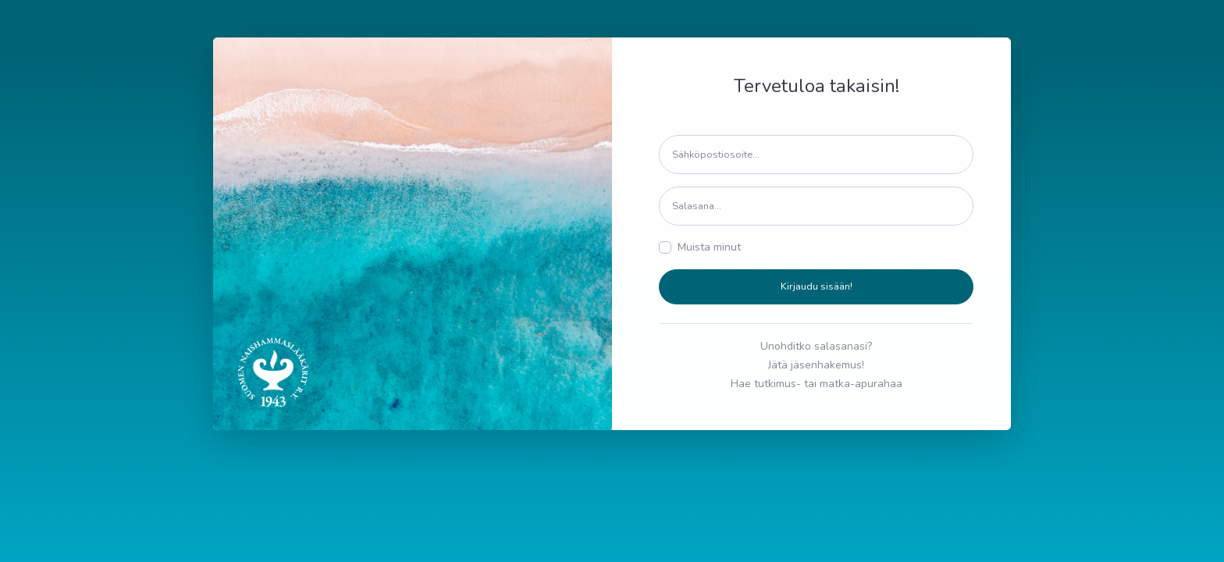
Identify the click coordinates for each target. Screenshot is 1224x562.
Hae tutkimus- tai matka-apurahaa (816, 383)
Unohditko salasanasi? (816, 346)
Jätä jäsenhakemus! (816, 364)
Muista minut (709, 247)
